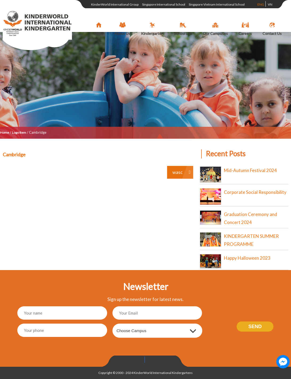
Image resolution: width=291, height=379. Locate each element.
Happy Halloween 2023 (247, 258)
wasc (177, 172)
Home (4, 133)
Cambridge (14, 154)
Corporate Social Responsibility (255, 192)
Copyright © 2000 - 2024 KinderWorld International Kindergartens (145, 373)
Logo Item (19, 133)
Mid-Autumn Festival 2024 (250, 170)
